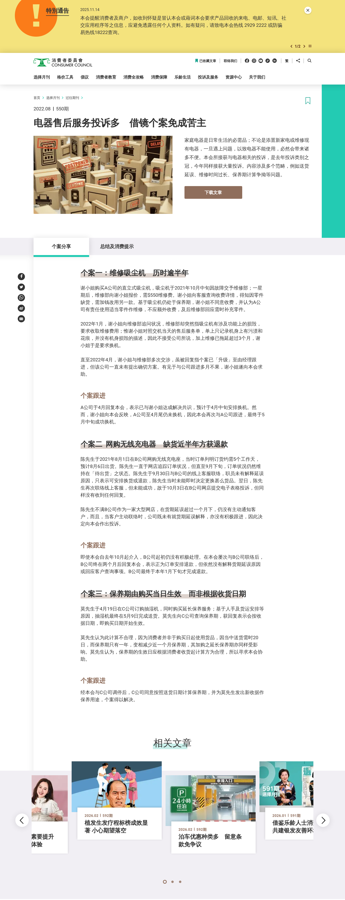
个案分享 (61, 246)
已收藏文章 (205, 61)
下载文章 (213, 192)
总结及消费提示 (117, 246)
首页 (37, 97)
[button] (291, 46)
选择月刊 (53, 97)
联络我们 (230, 61)
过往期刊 (72, 97)
